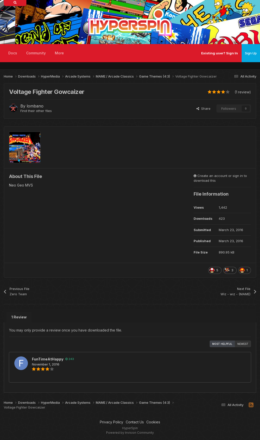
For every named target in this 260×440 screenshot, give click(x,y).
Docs (12, 53)
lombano (35, 105)
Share (203, 108)
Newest (242, 343)
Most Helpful (222, 343)
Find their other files (36, 111)
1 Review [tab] (19, 317)
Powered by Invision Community (130, 432)
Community (36, 53)
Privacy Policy (111, 422)
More (59, 53)
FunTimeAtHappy (47, 359)
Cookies (153, 422)
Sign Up (251, 53)
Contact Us (135, 422)
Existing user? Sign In (219, 53)
